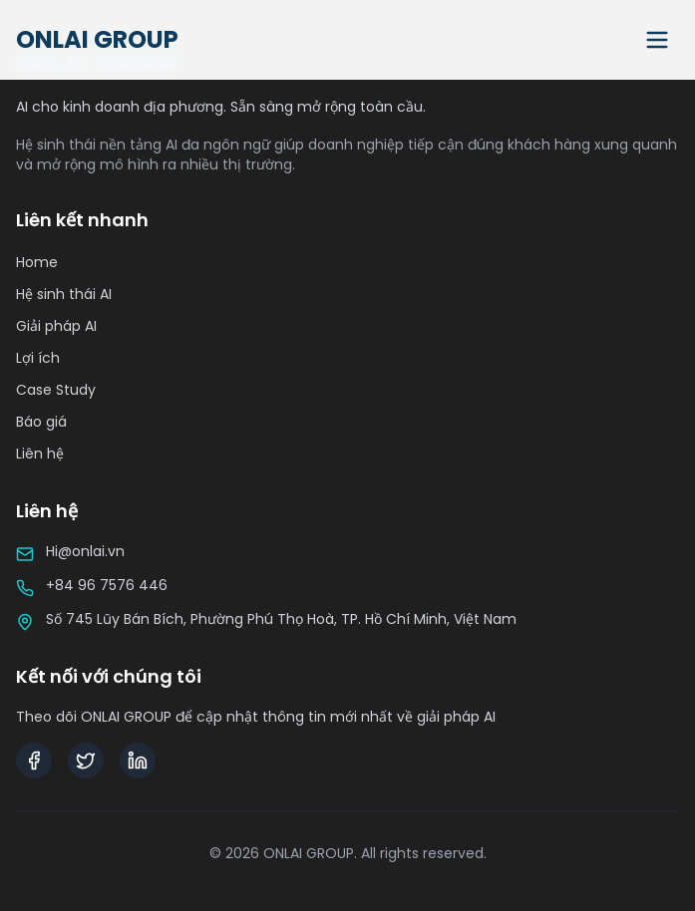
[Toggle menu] (657, 40)
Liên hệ (40, 453)
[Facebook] (34, 760)
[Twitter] (86, 760)
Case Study (56, 390)
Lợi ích (38, 358)
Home (37, 262)
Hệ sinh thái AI (64, 294)
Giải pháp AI (56, 326)
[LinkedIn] (138, 760)
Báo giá (41, 422)
